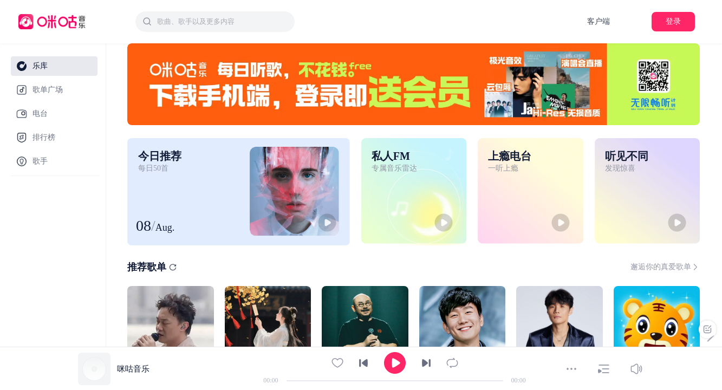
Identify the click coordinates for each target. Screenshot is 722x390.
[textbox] (222, 22)
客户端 (598, 21)
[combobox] (215, 21)
